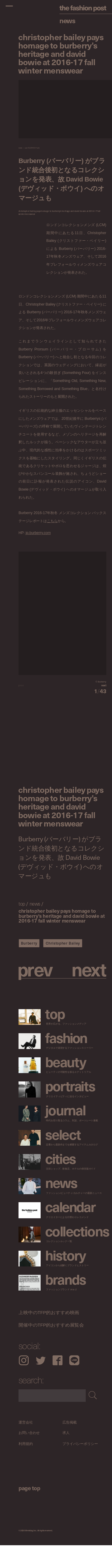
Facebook (57, 1376)
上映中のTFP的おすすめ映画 (49, 1328)
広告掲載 (69, 1438)
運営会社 (26, 1438)
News (67, 20)
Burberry (29, 959)
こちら (52, 521)
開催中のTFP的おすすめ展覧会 (51, 1340)
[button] (84, 693)
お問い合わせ (29, 1449)
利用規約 (26, 1459)
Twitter (41, 1376)
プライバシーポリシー (80, 1459)
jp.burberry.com (38, 533)
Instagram (24, 1376)
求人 (66, 1449)
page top (29, 1503)
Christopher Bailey (63, 959)
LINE (74, 1376)
